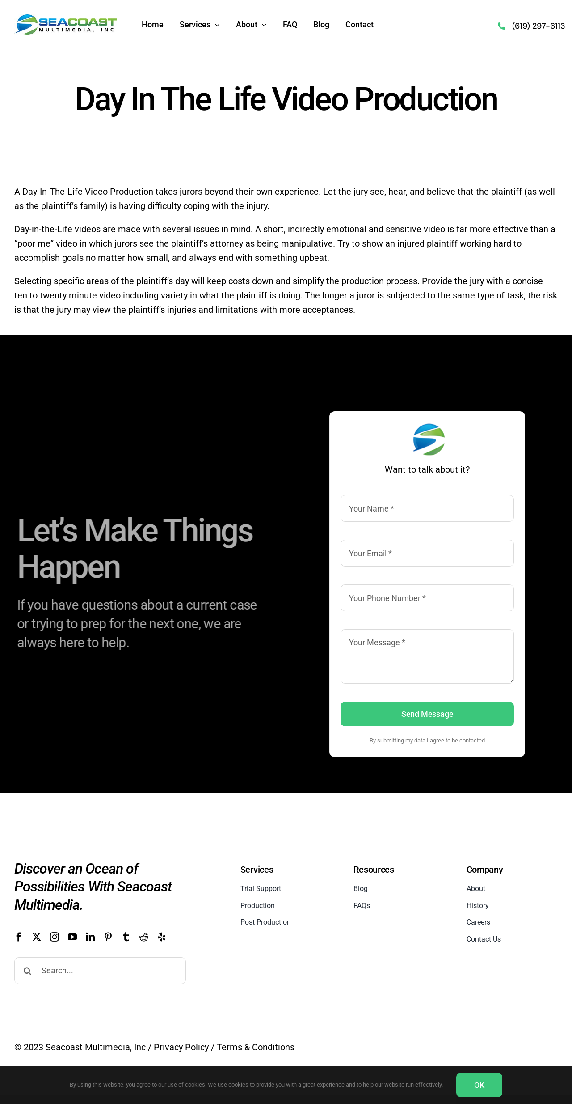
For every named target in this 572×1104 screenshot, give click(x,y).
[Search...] (100, 970)
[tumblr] (126, 937)
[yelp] (161, 937)
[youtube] (72, 937)
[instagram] (54, 937)
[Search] (27, 970)
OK (479, 1085)
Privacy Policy (181, 1047)
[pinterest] (108, 937)
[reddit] (143, 937)
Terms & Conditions (255, 1047)
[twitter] (36, 937)
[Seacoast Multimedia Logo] (65, 18)
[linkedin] (90, 937)
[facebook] (18, 937)
